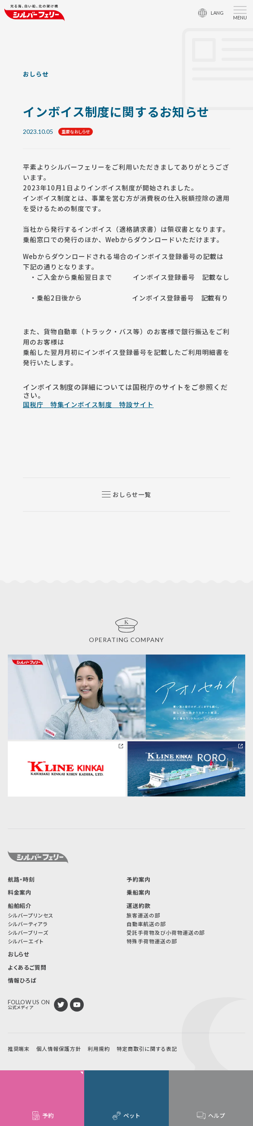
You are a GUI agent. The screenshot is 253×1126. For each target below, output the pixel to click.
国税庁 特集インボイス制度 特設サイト (88, 404)
